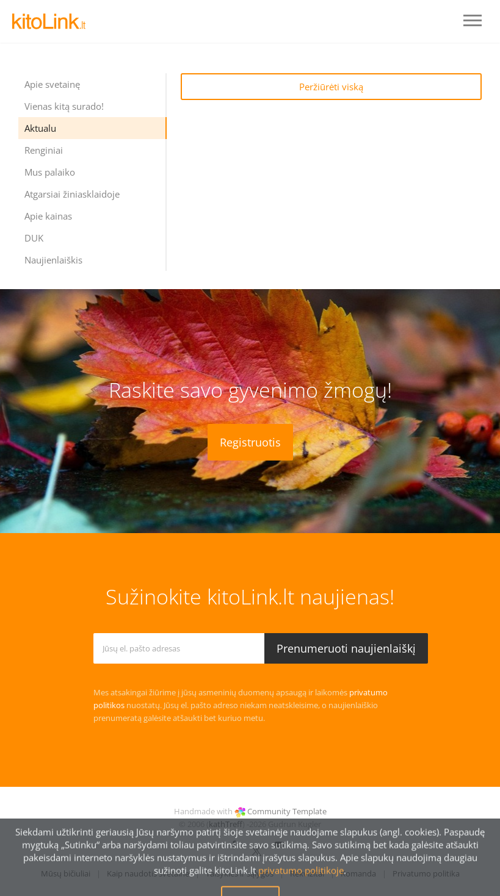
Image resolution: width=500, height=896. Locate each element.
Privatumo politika (426, 873)
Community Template (287, 811)
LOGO (49, 21)
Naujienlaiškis (53, 260)
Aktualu (40, 128)
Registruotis (250, 442)
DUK (33, 238)
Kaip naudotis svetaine (148, 873)
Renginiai (43, 150)
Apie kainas (48, 216)
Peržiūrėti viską (331, 87)
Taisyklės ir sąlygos (240, 873)
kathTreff (225, 824)
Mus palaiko (49, 172)
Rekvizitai (307, 873)
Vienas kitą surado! (64, 106)
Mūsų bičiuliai (65, 873)
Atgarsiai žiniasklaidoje (72, 194)
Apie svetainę (52, 84)
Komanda (358, 873)
